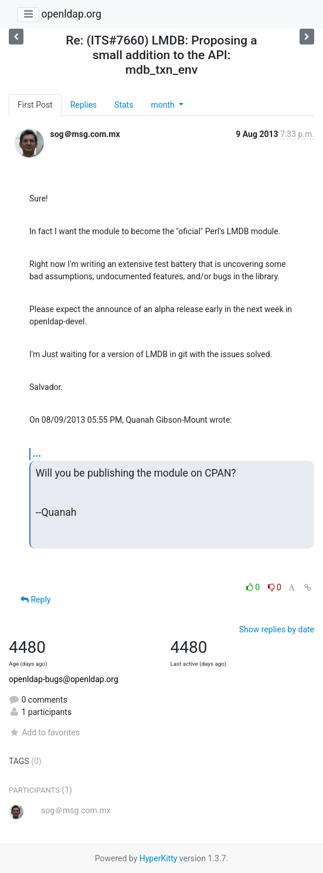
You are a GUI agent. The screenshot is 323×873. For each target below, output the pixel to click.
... (37, 453)
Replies (83, 104)
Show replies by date (276, 629)
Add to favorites (44, 732)
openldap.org (71, 14)
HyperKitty (159, 858)
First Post (35, 104)
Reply (35, 599)
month (163, 104)
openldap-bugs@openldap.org (63, 679)
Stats (123, 104)
